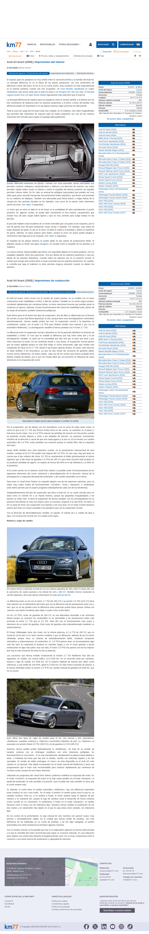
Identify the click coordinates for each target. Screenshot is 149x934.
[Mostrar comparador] (130, 44)
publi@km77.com (107, 880)
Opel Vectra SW (36, 95)
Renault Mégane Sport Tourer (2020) (114, 168)
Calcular (139, 90)
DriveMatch (9, 904)
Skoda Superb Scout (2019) (110, 180)
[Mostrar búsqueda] (106, 44)
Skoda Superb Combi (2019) (111, 177)
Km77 (14, 44)
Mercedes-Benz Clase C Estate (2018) (115, 159)
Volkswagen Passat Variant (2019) (113, 198)
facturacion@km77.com (133, 874)
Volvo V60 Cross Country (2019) (112, 204)
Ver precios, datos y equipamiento (120, 119)
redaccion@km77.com (109, 871)
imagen (44, 244)
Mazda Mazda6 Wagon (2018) (111, 150)
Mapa (21, 871)
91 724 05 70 (25, 875)
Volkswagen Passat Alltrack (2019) (113, 195)
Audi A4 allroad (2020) (108, 132)
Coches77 (9, 901)
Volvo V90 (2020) (106, 210)
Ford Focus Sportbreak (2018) (111, 141)
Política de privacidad (61, 907)
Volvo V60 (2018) (106, 201)
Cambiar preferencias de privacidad (66, 909)
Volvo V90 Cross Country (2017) (112, 213)
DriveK (7, 907)
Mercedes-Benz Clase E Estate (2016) (115, 162)
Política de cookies (59, 901)
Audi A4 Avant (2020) (107, 129)
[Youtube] (112, 926)
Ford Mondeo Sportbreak (72, 89)
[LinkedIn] (104, 926)
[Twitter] (95, 926)
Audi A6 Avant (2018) (107, 135)
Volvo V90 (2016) (106, 207)
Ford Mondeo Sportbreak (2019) (112, 144)
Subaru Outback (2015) (108, 186)
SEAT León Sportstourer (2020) (112, 174)
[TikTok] (130, 926)
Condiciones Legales (60, 904)
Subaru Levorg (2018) (108, 183)
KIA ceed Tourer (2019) (108, 147)
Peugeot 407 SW (67, 92)
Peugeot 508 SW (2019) (109, 165)
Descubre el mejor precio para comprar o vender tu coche (50, 421)
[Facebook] (86, 926)
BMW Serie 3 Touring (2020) (110, 138)
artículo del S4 (63, 595)
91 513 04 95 (21, 878)
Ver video (26, 204)
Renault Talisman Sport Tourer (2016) (114, 171)
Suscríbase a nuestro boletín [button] (117, 910)
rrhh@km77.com (130, 880)
